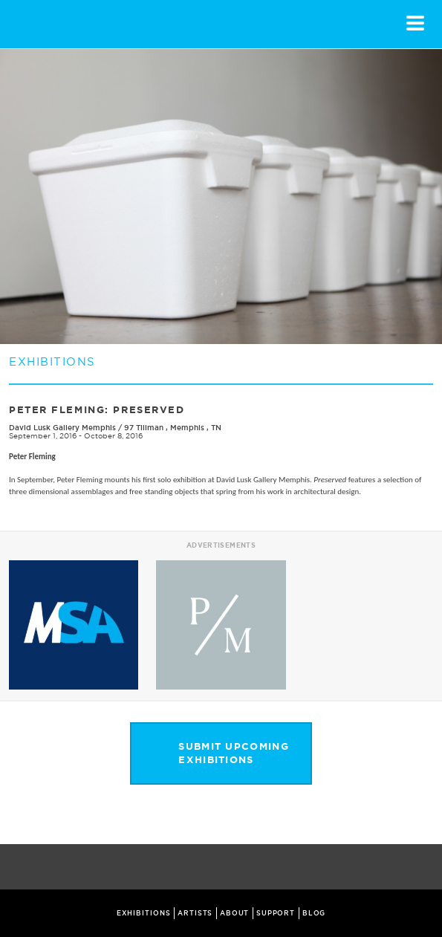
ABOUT (235, 913)
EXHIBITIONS (144, 913)
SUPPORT (275, 913)
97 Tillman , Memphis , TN (172, 428)
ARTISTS (195, 913)
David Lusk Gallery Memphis (62, 428)
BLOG (314, 913)
